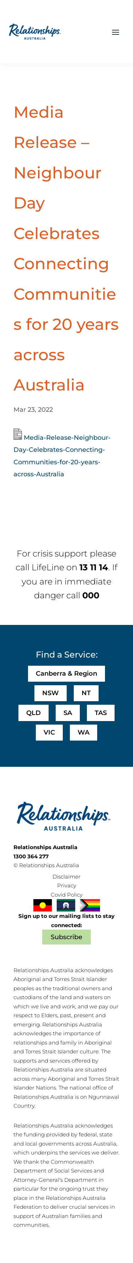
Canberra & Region (66, 673)
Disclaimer (66, 876)
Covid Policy (67, 894)
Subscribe (66, 937)
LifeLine (48, 567)
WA (83, 732)
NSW (50, 693)
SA (67, 713)
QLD (33, 713)
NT (86, 693)
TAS (101, 713)
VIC (49, 732)
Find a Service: (67, 654)
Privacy (66, 885)
